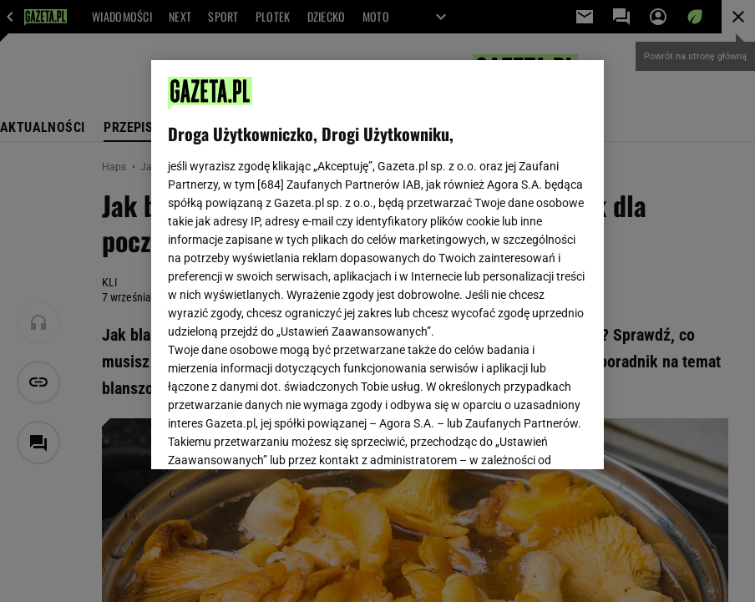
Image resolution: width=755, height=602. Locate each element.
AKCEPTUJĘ (530, 436)
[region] (377, 264)
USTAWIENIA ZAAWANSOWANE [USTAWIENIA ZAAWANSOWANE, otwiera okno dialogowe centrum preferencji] (276, 436)
